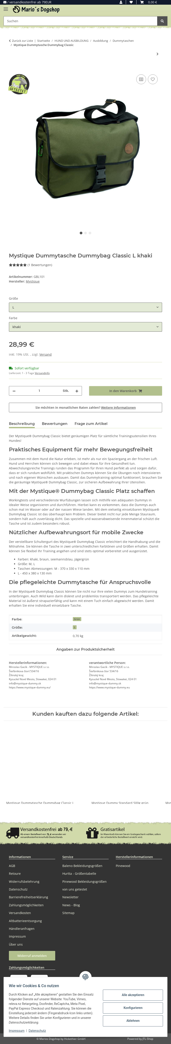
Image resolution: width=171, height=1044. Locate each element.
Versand (45, 354)
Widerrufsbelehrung (24, 881)
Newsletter (70, 897)
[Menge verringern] (14, 390)
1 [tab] (81, 233)
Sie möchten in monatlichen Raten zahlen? (85, 407)
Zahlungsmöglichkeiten (26, 905)
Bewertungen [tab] (54, 424)
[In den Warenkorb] (12, 68)
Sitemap (68, 913)
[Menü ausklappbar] (6, 7)
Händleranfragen (22, 928)
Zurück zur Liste (22, 41)
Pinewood (123, 866)
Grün (77, 619)
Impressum (18, 1030)
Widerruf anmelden (32, 956)
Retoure (15, 873)
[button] (121, 2)
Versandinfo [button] (42, 373)
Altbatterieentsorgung (25, 921)
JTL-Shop (147, 1039)
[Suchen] (162, 21)
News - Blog (71, 905)
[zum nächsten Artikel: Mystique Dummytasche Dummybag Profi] (157, 54)
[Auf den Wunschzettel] (153, 79)
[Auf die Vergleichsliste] (141, 79)
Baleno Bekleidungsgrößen (82, 866)
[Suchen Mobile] (80, 21)
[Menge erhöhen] (77, 390)
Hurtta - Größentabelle (79, 873)
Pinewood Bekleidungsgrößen (84, 881)
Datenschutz (39, 1030)
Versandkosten (20, 913)
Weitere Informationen (118, 407)
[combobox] (85, 307)
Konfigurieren (130, 1008)
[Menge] (39, 390)
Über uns (16, 944)
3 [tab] (90, 233)
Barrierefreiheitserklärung (28, 897)
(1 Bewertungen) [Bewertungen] (30, 265)
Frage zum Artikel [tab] (91, 424)
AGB (12, 866)
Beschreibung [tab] (22, 424)
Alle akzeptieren (131, 995)
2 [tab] (85, 233)
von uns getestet (74, 889)
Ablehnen (130, 1020)
